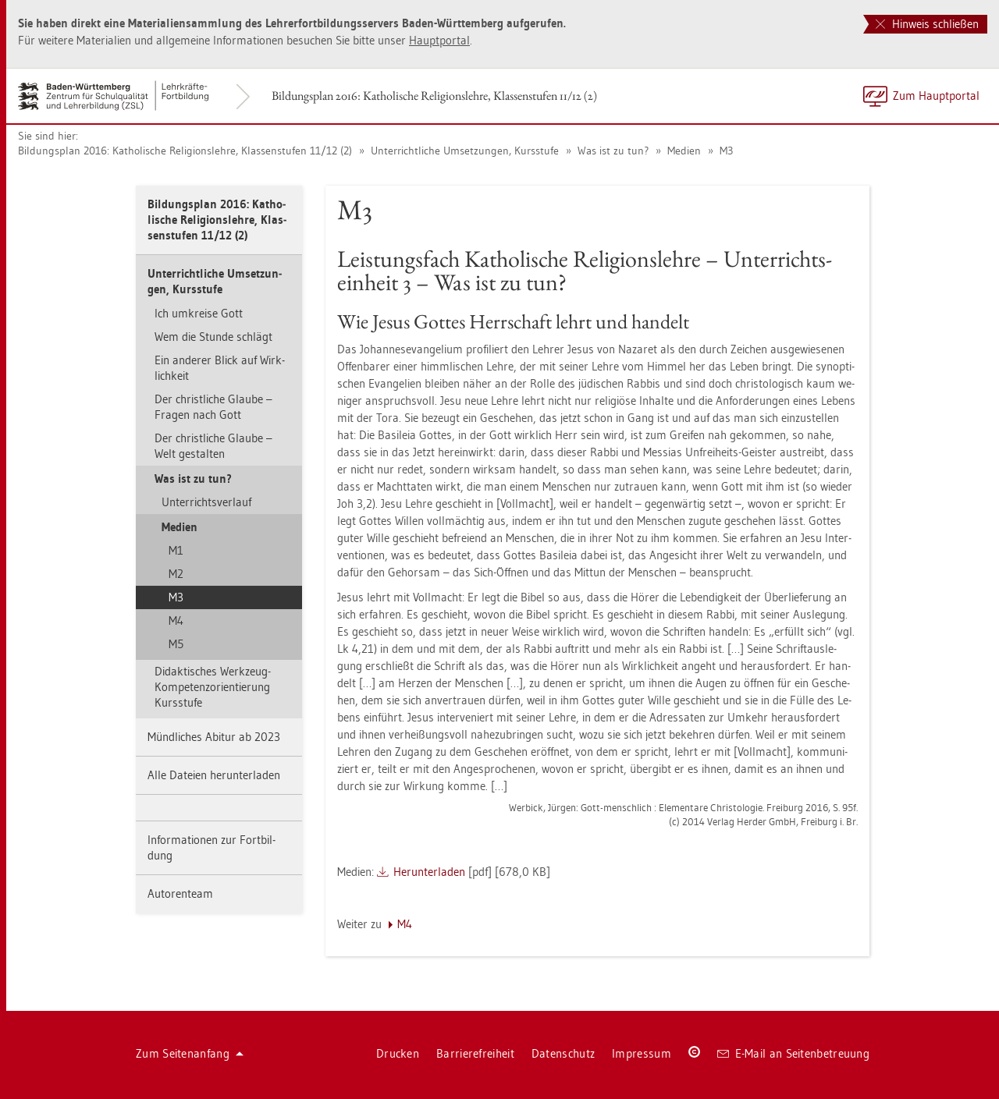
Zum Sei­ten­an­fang (190, 1053)
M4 (176, 620)
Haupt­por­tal (439, 40)
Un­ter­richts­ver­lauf (206, 502)
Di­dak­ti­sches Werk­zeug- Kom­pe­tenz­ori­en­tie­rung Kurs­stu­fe (213, 687)
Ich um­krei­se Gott (199, 313)
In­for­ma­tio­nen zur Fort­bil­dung (212, 847)
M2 (176, 573)
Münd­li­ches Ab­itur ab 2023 (214, 736)
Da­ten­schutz (563, 1053)
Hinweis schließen (927, 23)
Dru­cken (397, 1053)
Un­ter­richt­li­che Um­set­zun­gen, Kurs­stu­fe (463, 151)
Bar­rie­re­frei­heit (475, 1053)
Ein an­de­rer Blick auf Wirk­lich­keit (220, 368)
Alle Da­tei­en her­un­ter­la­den (214, 775)
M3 (724, 151)
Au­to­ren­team (180, 893)
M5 (176, 643)
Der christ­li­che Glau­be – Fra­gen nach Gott (213, 407)
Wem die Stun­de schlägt (213, 336)
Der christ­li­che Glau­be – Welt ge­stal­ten (213, 446)
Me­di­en (682, 151)
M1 (176, 550)
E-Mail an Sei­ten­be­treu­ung (793, 1053)
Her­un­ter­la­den (429, 871)
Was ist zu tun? (611, 151)
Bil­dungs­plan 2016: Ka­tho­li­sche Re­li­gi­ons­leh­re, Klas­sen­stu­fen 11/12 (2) (434, 95)
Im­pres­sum (641, 1053)
